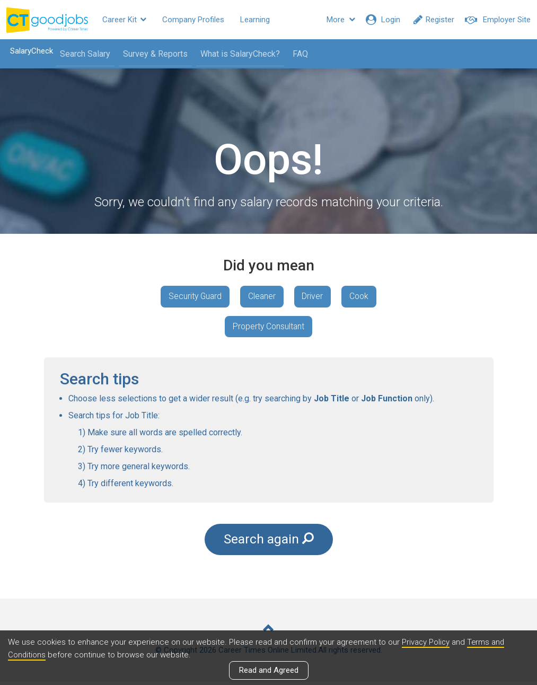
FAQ (298, 54)
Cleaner (262, 297)
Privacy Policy (426, 642)
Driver (313, 297)
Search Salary (83, 54)
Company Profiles (193, 19)
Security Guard (192, 297)
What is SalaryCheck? (238, 54)
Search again (268, 542)
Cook (362, 297)
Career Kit (124, 19)
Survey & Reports (153, 54)
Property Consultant (268, 327)
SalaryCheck (29, 51)
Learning (255, 19)
